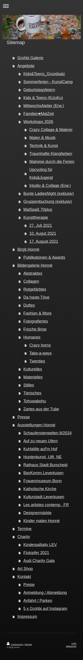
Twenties (37, 361)
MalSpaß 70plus (37, 209)
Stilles (28, 385)
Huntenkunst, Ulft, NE (42, 457)
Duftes (29, 305)
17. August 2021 (43, 241)
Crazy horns (40, 345)
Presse (23, 417)
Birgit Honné (28, 249)
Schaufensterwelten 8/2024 (47, 433)
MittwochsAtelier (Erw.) (43, 106)
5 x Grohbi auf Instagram (45, 608)
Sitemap (28, 644)
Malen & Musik (42, 137)
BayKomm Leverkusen (43, 473)
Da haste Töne (36, 297)
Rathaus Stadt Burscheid (45, 465)
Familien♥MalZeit (38, 114)
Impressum (27, 616)
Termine (24, 529)
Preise (29, 584)
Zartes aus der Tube (41, 409)
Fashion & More (37, 313)
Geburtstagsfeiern (39, 90)
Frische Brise (35, 329)
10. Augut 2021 (42, 233)
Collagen (31, 281)
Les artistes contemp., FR (46, 505)
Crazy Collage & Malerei (50, 129)
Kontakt (24, 576)
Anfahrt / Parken (37, 600)
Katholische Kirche (39, 489)
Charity (23, 537)
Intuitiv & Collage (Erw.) (50, 185)
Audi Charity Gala (39, 560)
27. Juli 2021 (40, 225)
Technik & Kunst (43, 145)
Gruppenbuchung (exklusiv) (47, 201)
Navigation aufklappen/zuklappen (41, 6)
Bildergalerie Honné (34, 265)
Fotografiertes (35, 321)
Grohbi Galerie (30, 58)
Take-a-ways (40, 353)
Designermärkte (37, 513)
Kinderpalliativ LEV (40, 544)
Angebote (26, 66)
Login (73, 643)
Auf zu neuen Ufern (40, 441)
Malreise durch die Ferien (51, 161)
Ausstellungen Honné (36, 425)
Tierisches (32, 393)
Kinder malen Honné (41, 521)
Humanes (32, 337)
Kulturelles (32, 369)
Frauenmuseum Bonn (42, 481)
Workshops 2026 (38, 121)
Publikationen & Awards (44, 257)
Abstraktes (32, 273)
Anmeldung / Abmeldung (45, 592)
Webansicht (71, 646)
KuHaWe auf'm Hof (40, 449)
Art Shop (25, 568)
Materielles (33, 377)
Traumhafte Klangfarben (50, 153)
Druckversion (15, 644)
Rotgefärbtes (34, 289)
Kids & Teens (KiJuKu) (43, 98)
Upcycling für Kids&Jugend (41, 173)
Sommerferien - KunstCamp (48, 82)
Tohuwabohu (34, 401)
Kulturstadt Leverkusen (43, 497)
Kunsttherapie (35, 217)
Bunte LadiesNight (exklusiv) (48, 193)
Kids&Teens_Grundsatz (44, 74)
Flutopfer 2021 (36, 552)
